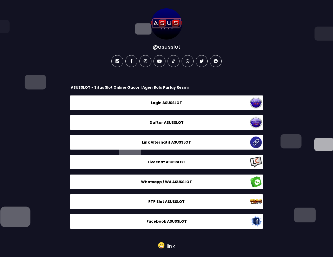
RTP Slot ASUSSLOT (166, 201)
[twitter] (202, 61)
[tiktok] (174, 61)
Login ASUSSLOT (166, 102)
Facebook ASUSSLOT (166, 221)
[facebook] (131, 61)
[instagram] (145, 61)
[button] (167, 245)
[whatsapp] (188, 61)
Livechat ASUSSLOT (166, 162)
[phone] (117, 61)
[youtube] (159, 61)
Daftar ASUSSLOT (167, 122)
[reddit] (216, 61)
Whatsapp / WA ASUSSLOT (166, 181)
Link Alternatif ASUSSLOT (166, 142)
